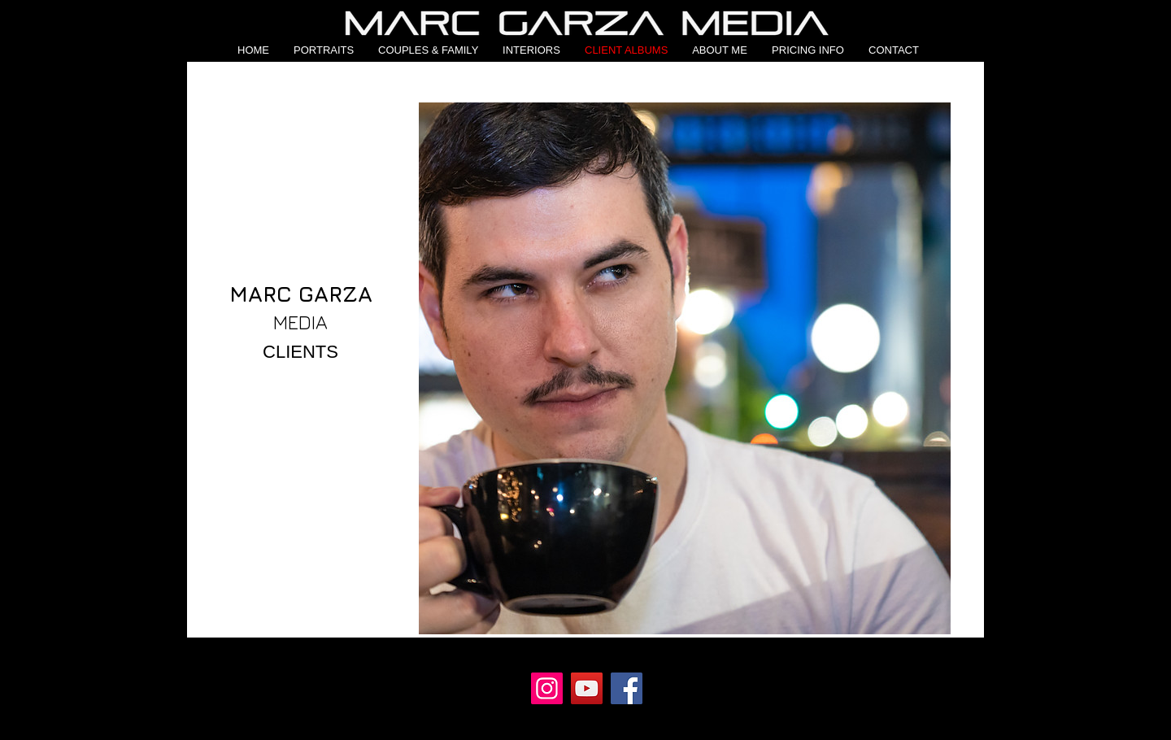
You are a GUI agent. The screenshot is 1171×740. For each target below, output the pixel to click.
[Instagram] (547, 688)
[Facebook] (626, 688)
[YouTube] (587, 688)
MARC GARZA (300, 294)
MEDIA (300, 322)
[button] (323, 50)
